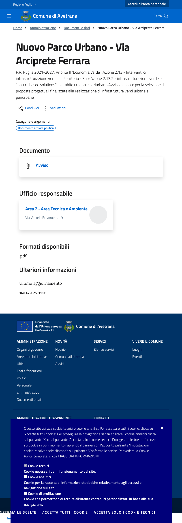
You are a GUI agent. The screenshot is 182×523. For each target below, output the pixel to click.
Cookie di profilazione (44, 493)
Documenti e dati (77, 27)
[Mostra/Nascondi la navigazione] (9, 16)
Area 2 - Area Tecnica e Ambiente (56, 208)
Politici (21, 378)
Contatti (101, 418)
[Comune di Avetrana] (51, 16)
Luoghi (137, 349)
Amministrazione (43, 27)
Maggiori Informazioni (78, 456)
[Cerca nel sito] (166, 16)
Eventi (137, 356)
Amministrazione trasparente (44, 418)
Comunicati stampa (69, 356)
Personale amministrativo (28, 389)
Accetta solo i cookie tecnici (124, 512)
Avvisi (59, 364)
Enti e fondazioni (29, 371)
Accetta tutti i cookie (65, 512)
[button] (25, 4)
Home (17, 27)
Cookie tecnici (38, 465)
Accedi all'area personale (147, 3)
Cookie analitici (39, 477)
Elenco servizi (104, 349)
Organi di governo (30, 349)
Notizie (60, 349)
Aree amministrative (32, 356)
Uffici (20, 364)
